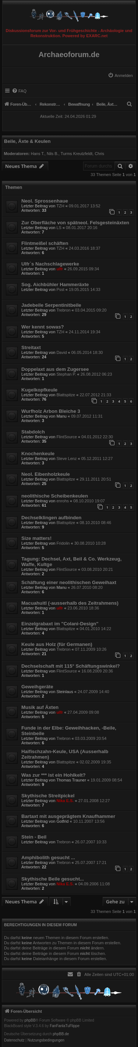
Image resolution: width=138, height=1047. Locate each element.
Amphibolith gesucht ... (48, 857)
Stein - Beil (33, 837)
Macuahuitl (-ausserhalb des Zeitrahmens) (69, 603)
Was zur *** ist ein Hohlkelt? (53, 775)
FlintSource (66, 437)
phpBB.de (61, 1034)
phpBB (30, 1020)
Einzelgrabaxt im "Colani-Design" (60, 623)
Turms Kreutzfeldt (76, 153)
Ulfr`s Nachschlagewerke (50, 264)
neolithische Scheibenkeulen (54, 496)
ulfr (59, 269)
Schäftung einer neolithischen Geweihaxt (68, 582)
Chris (99, 153)
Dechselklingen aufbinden (51, 517)
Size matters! (36, 538)
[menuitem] (120, 75)
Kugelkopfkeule (39, 390)
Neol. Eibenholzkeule (45, 474)
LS (58, 227)
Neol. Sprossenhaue (44, 201)
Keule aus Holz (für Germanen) (56, 644)
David (61, 352)
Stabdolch (33, 432)
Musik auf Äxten (40, 707)
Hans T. (38, 153)
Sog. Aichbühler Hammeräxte (55, 284)
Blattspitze (65, 395)
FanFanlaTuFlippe (64, 1026)
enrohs (62, 501)
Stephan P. (66, 374)
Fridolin (63, 543)
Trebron (63, 310)
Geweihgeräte (37, 686)
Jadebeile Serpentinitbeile (51, 305)
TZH (60, 206)
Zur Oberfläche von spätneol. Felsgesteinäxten (75, 222)
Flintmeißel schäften (44, 243)
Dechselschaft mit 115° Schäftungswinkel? (70, 666)
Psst (60, 289)
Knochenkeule (37, 453)
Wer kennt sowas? (42, 327)
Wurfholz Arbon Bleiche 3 (50, 411)
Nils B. (53, 153)
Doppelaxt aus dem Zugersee (55, 369)
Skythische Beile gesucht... (52, 879)
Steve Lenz (66, 458)
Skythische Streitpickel (47, 795)
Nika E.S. (65, 800)
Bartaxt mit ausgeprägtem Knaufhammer (68, 816)
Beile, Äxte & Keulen (27, 141)
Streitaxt (31, 347)
